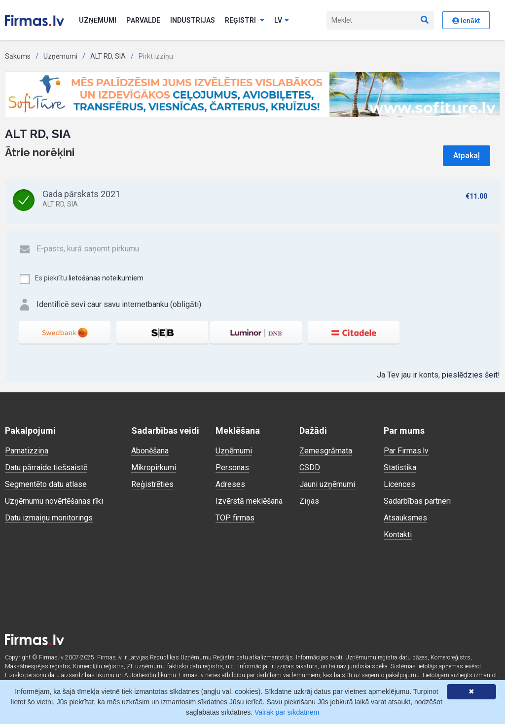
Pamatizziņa (26, 450)
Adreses (230, 484)
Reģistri (244, 20)
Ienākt (466, 21)
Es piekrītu (81, 279)
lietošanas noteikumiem (106, 278)
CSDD (309, 467)
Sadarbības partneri (417, 501)
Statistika (400, 467)
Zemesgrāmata (325, 450)
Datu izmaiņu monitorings (49, 517)
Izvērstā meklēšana (249, 501)
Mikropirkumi (153, 467)
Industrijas (192, 20)
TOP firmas (235, 517)
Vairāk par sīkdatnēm (286, 712)
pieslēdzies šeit (470, 374)
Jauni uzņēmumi (327, 484)
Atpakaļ (466, 155)
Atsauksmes (405, 517)
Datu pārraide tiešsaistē (46, 467)
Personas (232, 467)
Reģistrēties (152, 484)
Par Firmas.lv (406, 450)
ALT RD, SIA (108, 56)
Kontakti (398, 534)
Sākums (18, 56)
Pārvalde (143, 20)
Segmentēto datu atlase (46, 484)
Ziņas (309, 501)
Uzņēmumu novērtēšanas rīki (54, 501)
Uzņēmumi (97, 20)
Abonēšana (150, 450)
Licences (399, 484)
